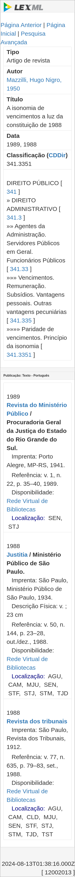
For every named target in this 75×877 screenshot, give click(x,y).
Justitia (17, 554)
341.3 (14, 217)
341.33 (19, 269)
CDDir (57, 155)
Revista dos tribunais (37, 721)
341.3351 (19, 354)
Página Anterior (21, 25)
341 (12, 191)
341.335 (21, 320)
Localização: (28, 518)
